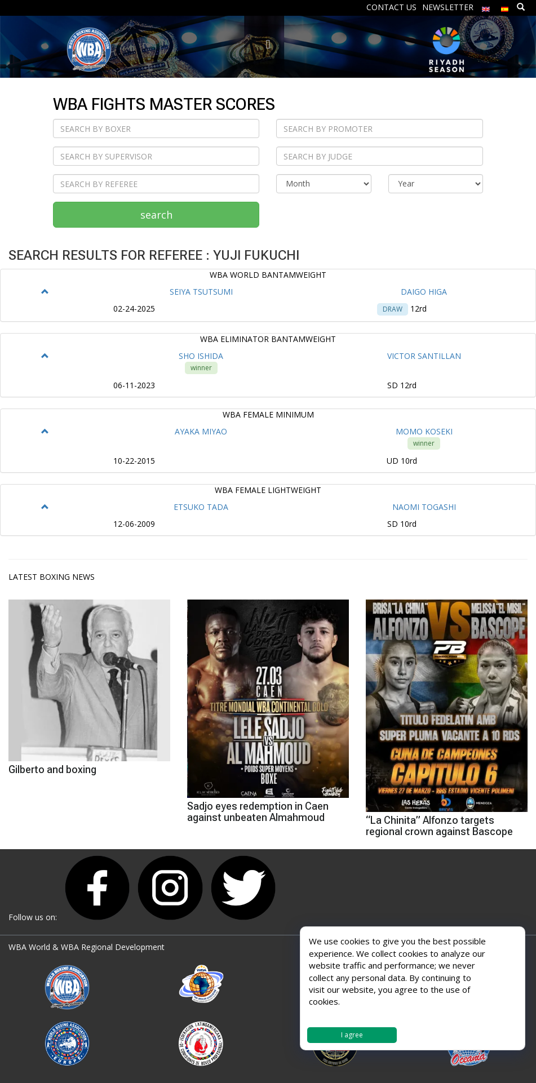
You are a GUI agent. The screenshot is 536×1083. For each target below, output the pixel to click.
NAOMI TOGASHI (424, 506)
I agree (352, 1035)
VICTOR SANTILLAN (424, 355)
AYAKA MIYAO (201, 431)
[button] (45, 291)
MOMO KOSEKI (424, 431)
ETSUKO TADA (201, 506)
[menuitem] (485, 6)
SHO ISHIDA (201, 355)
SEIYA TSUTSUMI (201, 291)
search (156, 214)
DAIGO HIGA (424, 291)
